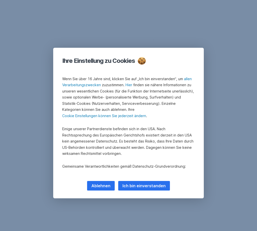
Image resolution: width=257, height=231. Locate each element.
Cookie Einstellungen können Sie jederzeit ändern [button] (104, 116)
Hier (128, 85)
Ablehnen (100, 185)
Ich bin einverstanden (144, 185)
